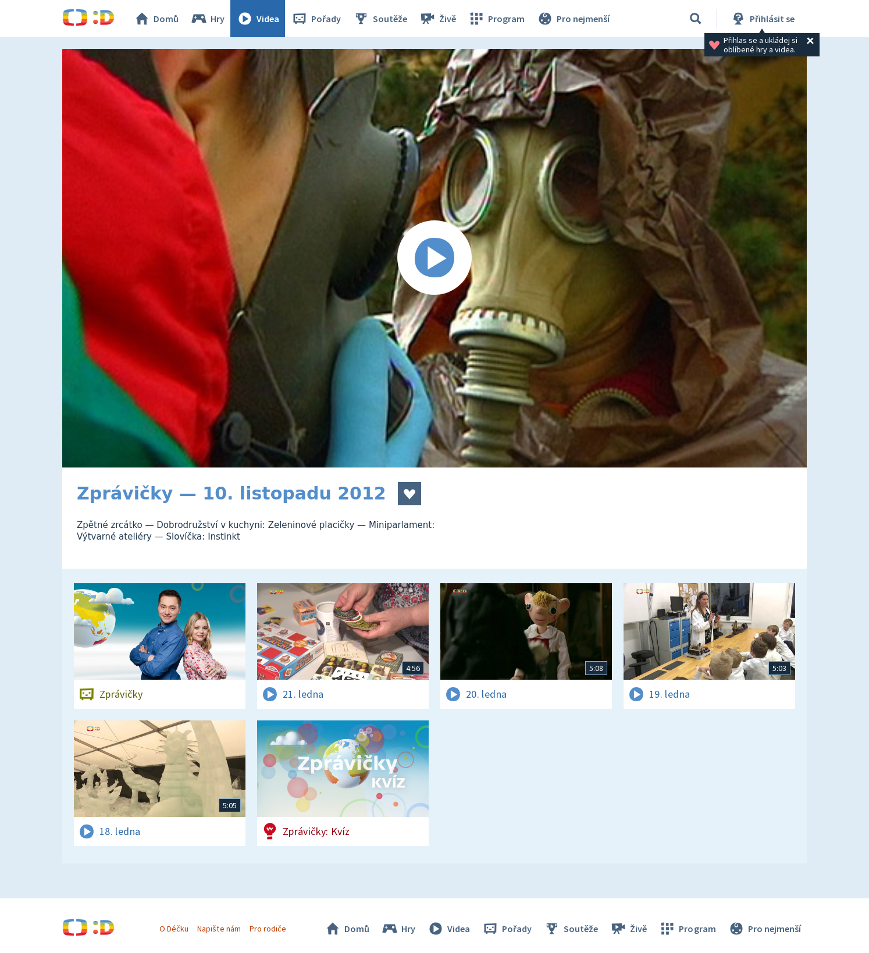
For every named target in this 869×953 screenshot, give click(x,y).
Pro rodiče (268, 928)
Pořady (316, 18)
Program (496, 18)
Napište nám (218, 928)
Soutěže (379, 18)
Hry (207, 18)
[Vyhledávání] (696, 18)
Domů (156, 18)
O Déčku (173, 928)
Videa (257, 18)
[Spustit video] (434, 258)
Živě (437, 18)
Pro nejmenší (573, 18)
